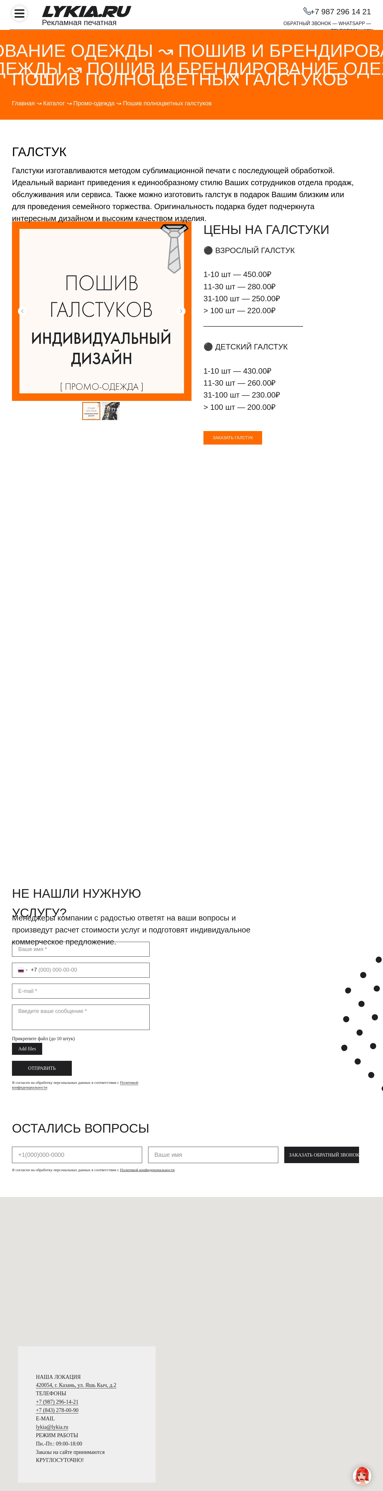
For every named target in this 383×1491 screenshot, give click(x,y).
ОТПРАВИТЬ (42, 1211)
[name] (81, 1092)
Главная (23, 103)
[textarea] (81, 1160)
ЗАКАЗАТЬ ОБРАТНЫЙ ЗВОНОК (324, 1298)
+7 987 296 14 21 (340, 11)
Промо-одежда (94, 103)
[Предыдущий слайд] (22, 311)
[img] (19, 13)
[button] (232, 438)
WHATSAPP (351, 23)
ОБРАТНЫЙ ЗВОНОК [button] (307, 23)
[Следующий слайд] (181, 311)
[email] (81, 1134)
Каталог (54, 103)
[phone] (77, 1298)
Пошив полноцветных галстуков (167, 103)
